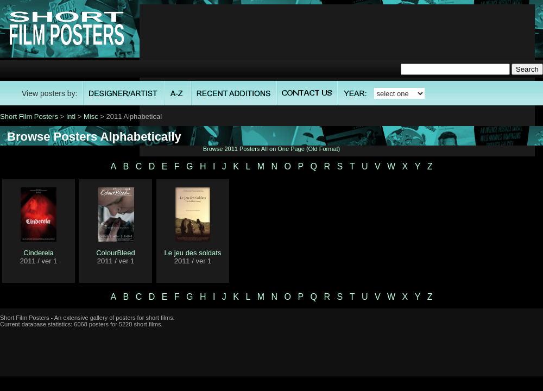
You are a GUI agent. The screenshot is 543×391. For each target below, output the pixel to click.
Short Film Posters (29, 116)
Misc (91, 116)
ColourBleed (115, 253)
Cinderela (38, 253)
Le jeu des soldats (193, 253)
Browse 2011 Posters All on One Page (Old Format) (271, 149)
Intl (70, 116)
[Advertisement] (337, 80)
